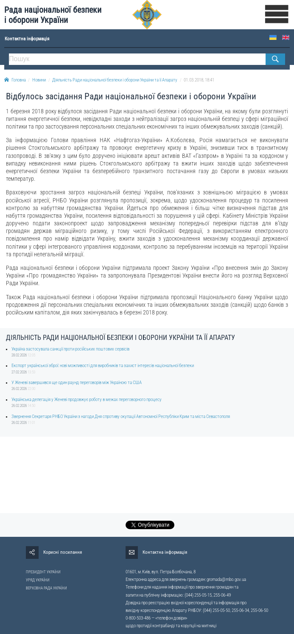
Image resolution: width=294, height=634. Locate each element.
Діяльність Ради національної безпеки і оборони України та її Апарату (114, 80)
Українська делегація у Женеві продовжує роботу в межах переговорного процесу (86, 399)
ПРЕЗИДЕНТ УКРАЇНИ (43, 572)
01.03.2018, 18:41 (199, 80)
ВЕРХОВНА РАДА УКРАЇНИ (46, 588)
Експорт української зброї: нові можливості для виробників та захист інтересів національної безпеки (102, 365)
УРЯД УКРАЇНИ (38, 580)
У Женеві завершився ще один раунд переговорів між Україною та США (76, 382)
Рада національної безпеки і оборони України (52, 15)
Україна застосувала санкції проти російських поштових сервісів (70, 349)
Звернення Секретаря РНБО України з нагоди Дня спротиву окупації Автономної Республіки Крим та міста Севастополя (120, 416)
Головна (15, 80)
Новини (39, 80)
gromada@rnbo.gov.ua (226, 579)
